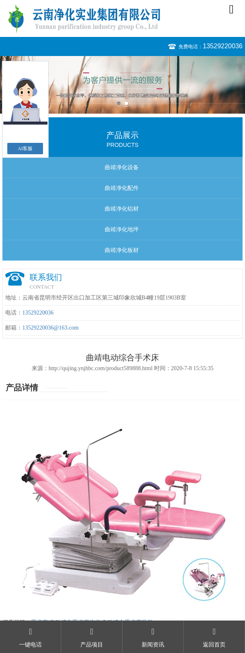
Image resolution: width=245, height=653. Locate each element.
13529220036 (223, 46)
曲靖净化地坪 (122, 229)
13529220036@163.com (50, 328)
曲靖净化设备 (122, 167)
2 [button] (126, 103)
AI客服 (25, 148)
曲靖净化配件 (122, 188)
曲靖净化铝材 (122, 209)
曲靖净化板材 (122, 250)
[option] (122, 85)
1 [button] (118, 103)
